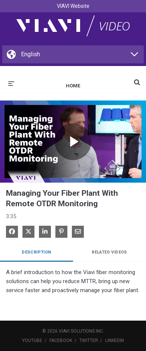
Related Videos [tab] (109, 252)
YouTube (32, 340)
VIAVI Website (73, 6)
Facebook (60, 340)
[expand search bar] (137, 79)
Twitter (88, 340)
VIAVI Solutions (77, 331)
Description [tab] (36, 252)
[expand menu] (11, 83)
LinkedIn (114, 340)
